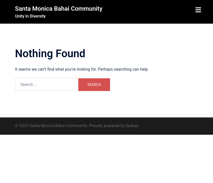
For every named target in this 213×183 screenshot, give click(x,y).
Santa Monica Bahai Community (58, 8)
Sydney (132, 125)
